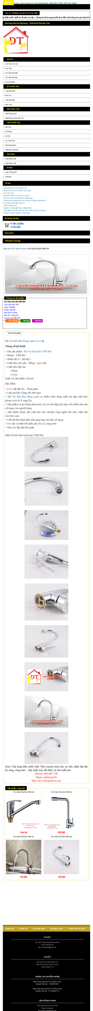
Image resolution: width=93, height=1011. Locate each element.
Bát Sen (8, 127)
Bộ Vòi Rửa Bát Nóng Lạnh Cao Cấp (24, 341)
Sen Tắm (8, 68)
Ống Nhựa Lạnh (10, 159)
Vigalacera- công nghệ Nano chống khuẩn (17, 208)
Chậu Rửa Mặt (10, 91)
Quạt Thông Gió (11, 172)
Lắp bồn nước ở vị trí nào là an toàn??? (16, 195)
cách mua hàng (39, 929)
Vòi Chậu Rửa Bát (11, 77)
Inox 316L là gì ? (9, 193)
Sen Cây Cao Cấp (11, 64)
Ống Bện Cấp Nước (12, 150)
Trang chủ (6, 248)
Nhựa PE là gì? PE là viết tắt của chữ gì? (17, 191)
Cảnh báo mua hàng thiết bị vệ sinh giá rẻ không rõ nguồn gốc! (24, 200)
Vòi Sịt (7, 136)
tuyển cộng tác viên (76, 929)
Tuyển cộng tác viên (10, 205)
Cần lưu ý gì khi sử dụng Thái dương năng (17, 198)
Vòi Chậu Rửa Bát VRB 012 (23, 792)
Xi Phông (8, 132)
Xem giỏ (26, 321)
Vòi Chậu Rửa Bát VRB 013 (61, 792)
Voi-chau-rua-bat (19, 248)
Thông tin (23, 929)
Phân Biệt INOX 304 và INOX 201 (15, 188)
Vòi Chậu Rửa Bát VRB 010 (61, 837)
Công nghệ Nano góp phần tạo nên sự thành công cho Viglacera (24, 210)
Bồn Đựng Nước (10, 145)
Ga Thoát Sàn (10, 141)
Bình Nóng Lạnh (10, 114)
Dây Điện (8, 177)
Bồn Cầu (8, 96)
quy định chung (56, 929)
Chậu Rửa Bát (10, 100)
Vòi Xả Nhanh (10, 82)
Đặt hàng (38, 321)
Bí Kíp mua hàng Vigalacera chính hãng (16, 213)
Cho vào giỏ (13, 321)
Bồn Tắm (8, 105)
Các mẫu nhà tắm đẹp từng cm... (14, 203)
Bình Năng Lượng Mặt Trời (14, 118)
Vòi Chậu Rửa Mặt (11, 73)
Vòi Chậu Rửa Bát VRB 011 (23, 837)
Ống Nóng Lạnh (10, 163)
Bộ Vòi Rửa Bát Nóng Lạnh (23, 396)
